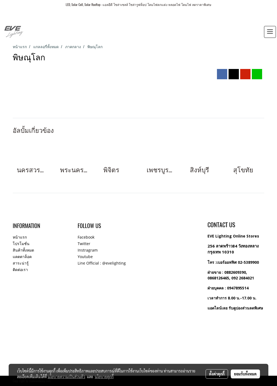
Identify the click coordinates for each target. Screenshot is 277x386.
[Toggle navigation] (270, 32)
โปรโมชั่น (21, 243)
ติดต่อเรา (20, 269)
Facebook (86, 237)
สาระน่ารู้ (21, 263)
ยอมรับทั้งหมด (245, 373)
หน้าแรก (20, 237)
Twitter (84, 243)
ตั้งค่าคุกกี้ (217, 373)
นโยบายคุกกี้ (104, 376)
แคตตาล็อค (22, 256)
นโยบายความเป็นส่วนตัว (66, 376)
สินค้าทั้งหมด (23, 250)
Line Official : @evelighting (102, 263)
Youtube (85, 256)
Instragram (88, 250)
